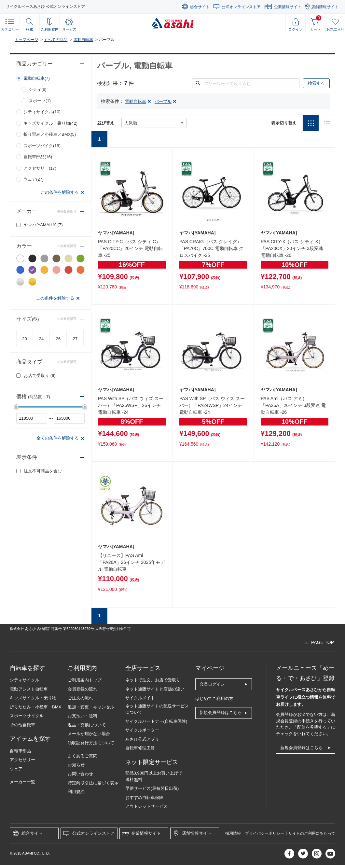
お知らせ (76, 764)
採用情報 (233, 833)
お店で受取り (40, 375)
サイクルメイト (140, 697)
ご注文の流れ (80, 697)
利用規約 (76, 791)
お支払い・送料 (82, 715)
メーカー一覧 (22, 781)
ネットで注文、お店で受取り (152, 679)
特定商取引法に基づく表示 (93, 782)
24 (41, 338)
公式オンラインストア (241, 7)
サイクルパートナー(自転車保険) (156, 721)
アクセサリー (22, 759)
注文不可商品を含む (43, 470)
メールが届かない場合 (89, 733)
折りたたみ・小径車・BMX (35, 707)
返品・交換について (87, 724)
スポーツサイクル (27, 715)
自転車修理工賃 (140, 748)
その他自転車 (22, 724)
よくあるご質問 (82, 755)
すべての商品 (55, 39)
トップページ (26, 39)
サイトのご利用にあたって (311, 833)
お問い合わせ (80, 773)
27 (75, 338)
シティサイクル (24, 679)
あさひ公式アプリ (142, 739)
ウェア (16, 768)
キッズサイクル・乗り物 (33, 697)
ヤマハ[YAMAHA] (43, 224)
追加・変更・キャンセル (91, 707)
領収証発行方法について (91, 742)
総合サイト (200, 7)
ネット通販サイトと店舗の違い (155, 689)
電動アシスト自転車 (29, 689)
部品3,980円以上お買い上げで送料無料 (154, 776)
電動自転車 (83, 39)
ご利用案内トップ (85, 679)
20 (24, 338)
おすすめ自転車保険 (144, 797)
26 (58, 338)
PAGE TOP (322, 642)
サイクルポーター (142, 730)
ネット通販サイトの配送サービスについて (157, 709)
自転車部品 (20, 750)
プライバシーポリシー (264, 833)
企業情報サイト (287, 7)
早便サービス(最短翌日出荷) (152, 788)
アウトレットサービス (146, 806)
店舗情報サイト (324, 7)
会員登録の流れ (82, 689)
